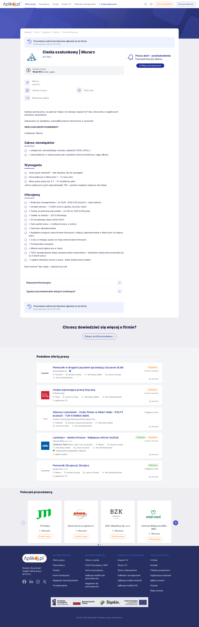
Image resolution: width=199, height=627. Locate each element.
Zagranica (46, 32)
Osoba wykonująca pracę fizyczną (74, 389)
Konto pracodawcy (94, 570)
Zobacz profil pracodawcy (99, 336)
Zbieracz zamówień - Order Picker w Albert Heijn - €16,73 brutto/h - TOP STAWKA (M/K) (88, 414)
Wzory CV (122, 565)
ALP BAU (47, 57)
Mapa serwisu (156, 590)
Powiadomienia (60, 585)
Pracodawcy (44, 4)
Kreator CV (66, 4)
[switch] (150, 65)
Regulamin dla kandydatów (65, 580)
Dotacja (154, 585)
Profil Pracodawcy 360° (96, 565)
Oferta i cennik (92, 560)
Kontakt (154, 565)
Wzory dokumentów (127, 570)
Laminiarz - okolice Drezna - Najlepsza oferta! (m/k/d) (86, 437)
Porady (56, 4)
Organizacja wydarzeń (160, 575)
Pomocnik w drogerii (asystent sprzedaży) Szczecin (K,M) (88, 367)
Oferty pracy (30, 4)
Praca (36, 32)
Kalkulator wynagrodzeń (84, 4)
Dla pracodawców (186, 4)
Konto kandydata (164, 4)
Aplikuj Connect (157, 580)
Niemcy (56, 32)
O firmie (153, 560)
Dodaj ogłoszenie (107, 4)
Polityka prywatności (160, 570)
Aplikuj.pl (28, 32)
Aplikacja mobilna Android (130, 580)
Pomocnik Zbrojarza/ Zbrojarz (71, 465)
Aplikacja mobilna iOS (128, 585)
